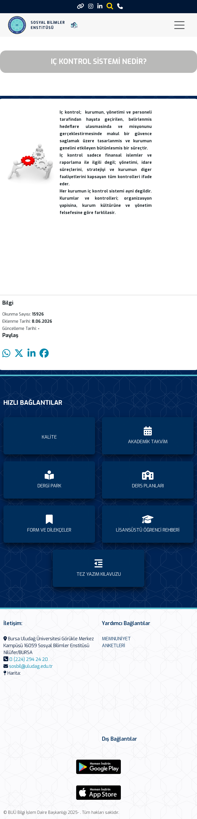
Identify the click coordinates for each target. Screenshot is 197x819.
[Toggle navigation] (179, 25)
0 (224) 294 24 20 (28, 659)
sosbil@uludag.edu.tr (31, 666)
